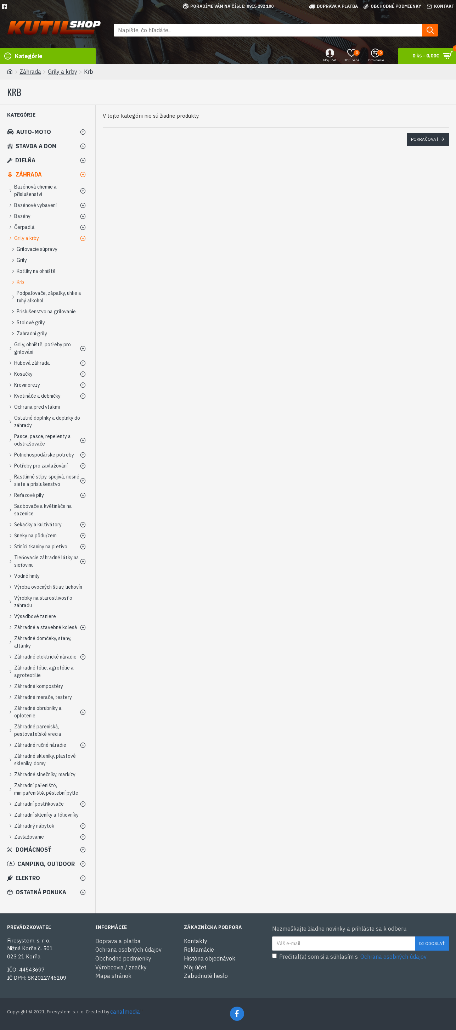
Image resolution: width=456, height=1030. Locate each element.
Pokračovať (425, 139)
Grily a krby (62, 71)
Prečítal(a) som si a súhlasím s (350, 956)
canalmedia (125, 1011)
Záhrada (30, 71)
